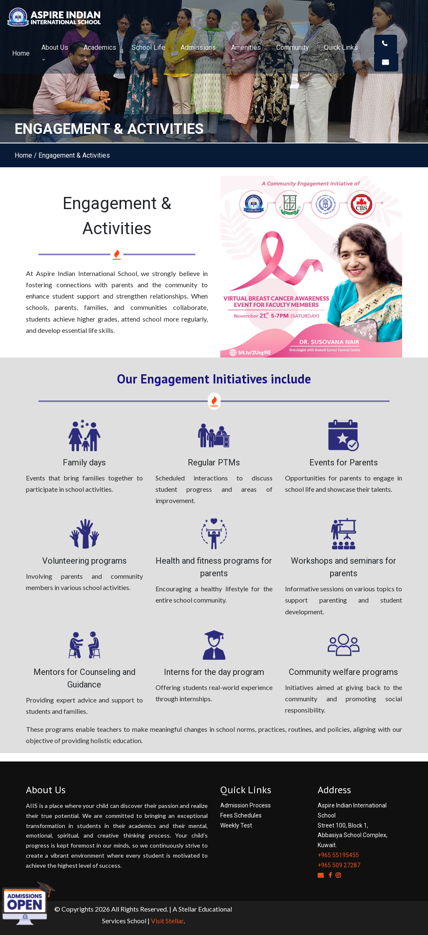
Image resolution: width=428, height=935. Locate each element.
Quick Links (341, 52)
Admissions (198, 52)
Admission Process (245, 805)
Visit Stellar (167, 921)
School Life (148, 52)
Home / (26, 155)
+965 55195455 (338, 855)
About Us (54, 52)
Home (21, 53)
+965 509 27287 (339, 865)
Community (292, 52)
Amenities (246, 52)
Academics (100, 52)
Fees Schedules (241, 815)
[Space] (37, 16)
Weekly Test (236, 825)
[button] (385, 44)
